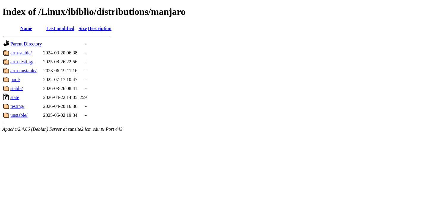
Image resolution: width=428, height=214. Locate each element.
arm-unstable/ (23, 70)
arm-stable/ (21, 52)
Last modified (60, 28)
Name (26, 28)
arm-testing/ (21, 61)
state (14, 97)
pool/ (15, 79)
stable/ (16, 88)
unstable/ (19, 115)
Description (99, 28)
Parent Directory (26, 43)
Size (82, 28)
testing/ (17, 106)
